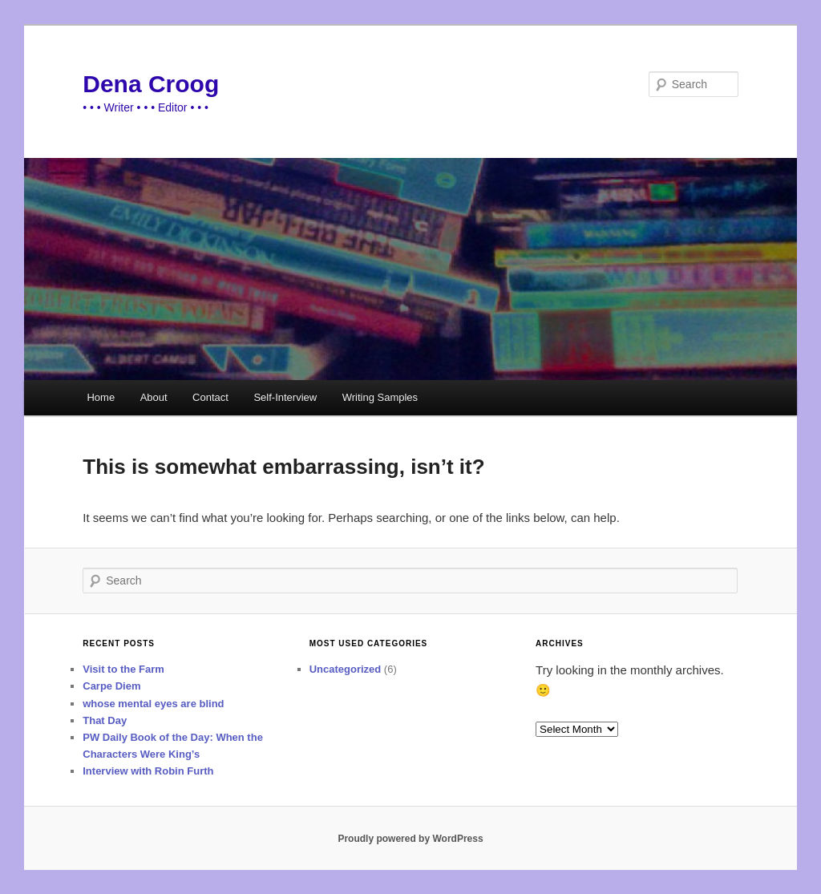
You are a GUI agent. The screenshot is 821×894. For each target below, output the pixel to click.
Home (101, 397)
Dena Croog (151, 84)
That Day (105, 720)
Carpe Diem (111, 686)
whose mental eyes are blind (153, 704)
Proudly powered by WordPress (410, 838)
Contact (210, 397)
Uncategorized (345, 669)
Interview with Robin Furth (148, 771)
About (154, 397)
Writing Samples (380, 397)
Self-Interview (285, 397)
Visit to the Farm (123, 669)
